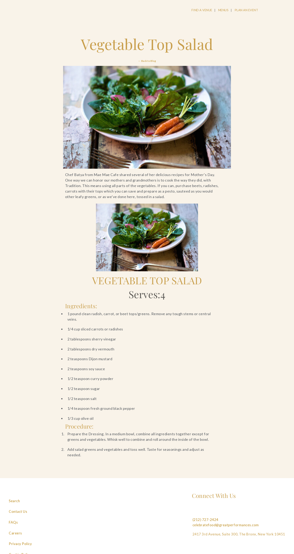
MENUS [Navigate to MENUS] (223, 10)
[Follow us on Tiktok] (250, 510)
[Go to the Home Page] (36, 11)
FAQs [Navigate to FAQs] (13, 522)
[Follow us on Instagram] (209, 510)
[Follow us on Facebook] (195, 510)
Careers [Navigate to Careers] (15, 533)
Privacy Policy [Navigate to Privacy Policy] (20, 544)
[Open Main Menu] (284, 10)
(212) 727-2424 (205, 519)
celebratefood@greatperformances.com (226, 525)
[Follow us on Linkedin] (237, 510)
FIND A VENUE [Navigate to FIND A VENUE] (202, 10)
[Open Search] (269, 10)
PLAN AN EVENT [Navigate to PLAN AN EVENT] (246, 10)
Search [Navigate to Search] (14, 501)
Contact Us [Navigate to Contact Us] (18, 511)
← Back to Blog (147, 60)
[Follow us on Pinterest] (223, 510)
